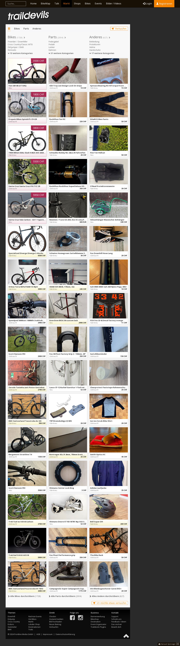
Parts (26, 28)
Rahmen (52, 50)
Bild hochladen (55, 621)
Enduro (11, 624)
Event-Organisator (98, 624)
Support (114, 616)
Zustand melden (56, 619)
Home (33, 3)
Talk (56, 3)
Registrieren (164, 3)
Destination (96, 621)
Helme (92, 47)
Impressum (47, 634)
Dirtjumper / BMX (16, 47)
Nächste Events (35, 616)
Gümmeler (12, 627)
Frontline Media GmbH (23, 634)
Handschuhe (95, 50)
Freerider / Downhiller (17, 41)
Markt (66, 3)
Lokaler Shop (34, 624)
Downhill (11, 616)
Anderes (36, 28)
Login (147, 3)
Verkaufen (119, 28)
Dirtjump (11, 619)
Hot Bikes (32, 619)
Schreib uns (116, 619)
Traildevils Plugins (98, 627)
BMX (10, 629)
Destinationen (34, 627)
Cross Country (14, 621)
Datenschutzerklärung (65, 634)
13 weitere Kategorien (20, 53)
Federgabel (54, 41)
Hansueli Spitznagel (167, 644)
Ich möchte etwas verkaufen (109, 602)
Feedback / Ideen (118, 621)
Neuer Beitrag (55, 624)
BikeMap (45, 3)
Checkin (52, 616)
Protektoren (94, 44)
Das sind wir (116, 624)
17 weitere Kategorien (101, 53)
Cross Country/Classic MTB (20, 44)
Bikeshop (95, 619)
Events (98, 3)
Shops (77, 3)
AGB (38, 634)
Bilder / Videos (113, 3)
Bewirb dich (116, 627)
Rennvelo (12, 50)
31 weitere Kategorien (61, 53)
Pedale (52, 44)
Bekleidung (94, 41)
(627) (106, 596)
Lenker (52, 47)
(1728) (24, 596)
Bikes (88, 3)
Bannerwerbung (98, 616)
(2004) (65, 596)
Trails (30, 629)
